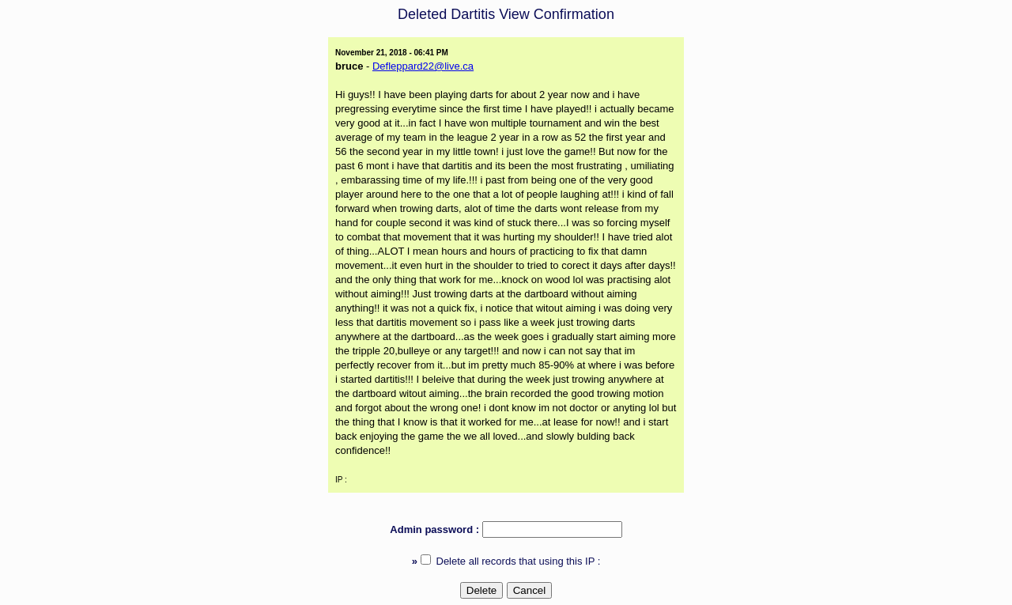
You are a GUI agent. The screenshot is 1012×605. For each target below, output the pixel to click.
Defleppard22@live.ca (423, 66)
